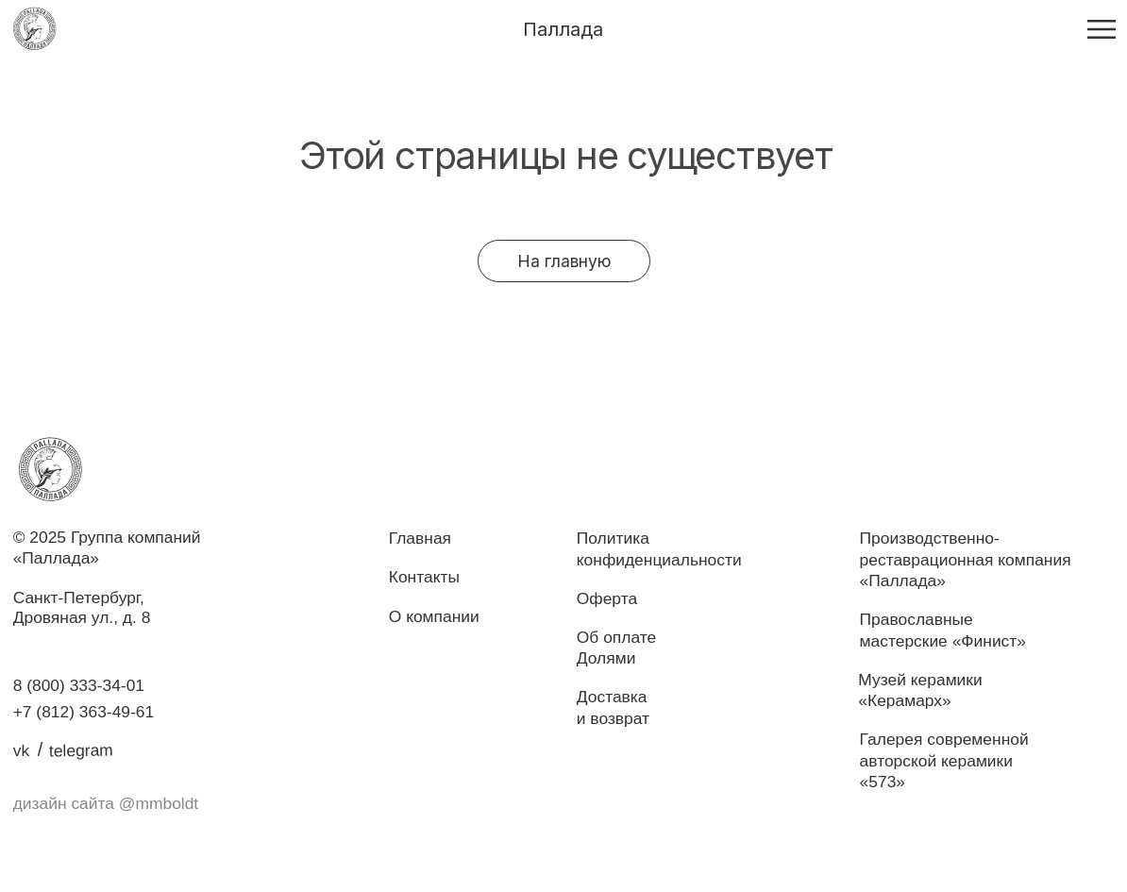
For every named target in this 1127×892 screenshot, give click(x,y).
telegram (81, 750)
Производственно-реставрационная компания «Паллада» (965, 559)
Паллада (563, 29)
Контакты (424, 576)
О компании (434, 616)
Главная (420, 538)
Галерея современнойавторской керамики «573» (944, 760)
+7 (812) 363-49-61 (84, 711)
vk (21, 750)
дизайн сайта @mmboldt (106, 803)
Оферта (607, 598)
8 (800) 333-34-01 (78, 685)
